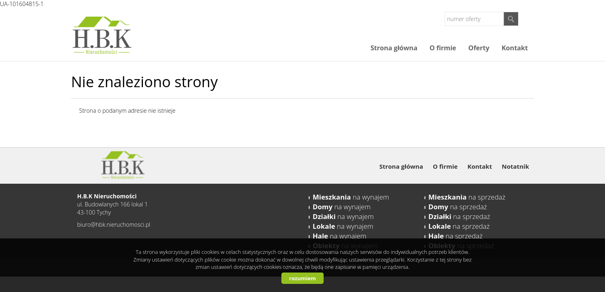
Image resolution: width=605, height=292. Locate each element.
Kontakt (514, 47)
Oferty (478, 47)
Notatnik (515, 166)
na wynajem (351, 197)
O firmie (443, 47)
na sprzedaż (467, 197)
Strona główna (393, 47)
